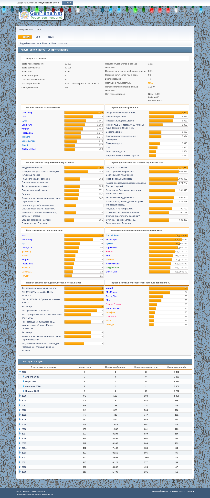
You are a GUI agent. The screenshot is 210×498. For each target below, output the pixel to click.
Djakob (24, 145)
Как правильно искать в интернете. (39, 288)
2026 (24, 372)
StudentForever (113, 304)
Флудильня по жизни (31, 167)
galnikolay (26, 251)
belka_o (110, 324)
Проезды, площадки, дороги (120, 120)
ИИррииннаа (112, 267)
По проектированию (116, 116)
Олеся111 (26, 272)
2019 (24, 424)
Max (23, 116)
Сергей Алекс (28, 141)
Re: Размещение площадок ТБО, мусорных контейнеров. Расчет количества (38, 325)
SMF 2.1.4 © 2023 (23, 491)
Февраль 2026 (33, 386)
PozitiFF (110, 259)
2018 (24, 429)
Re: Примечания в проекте (35, 310)
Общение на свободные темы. (121, 112)
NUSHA (25, 276)
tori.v (150, 83)
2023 (24, 405)
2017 (24, 434)
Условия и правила (177, 491)
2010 (24, 467)
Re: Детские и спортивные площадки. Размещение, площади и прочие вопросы (40, 346)
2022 (24, 410)
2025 (24, 396)
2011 (24, 462)
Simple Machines (38, 491)
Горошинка (27, 133)
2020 (24, 419)
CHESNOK (111, 316)
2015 (24, 443)
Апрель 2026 (32, 377)
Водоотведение (114, 132)
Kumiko (109, 251)
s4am (108, 320)
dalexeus (25, 267)
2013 (24, 453)
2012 (24, 457)
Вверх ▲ (190, 491)
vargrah (25, 129)
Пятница (25, 194)
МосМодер (26, 112)
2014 (24, 448)
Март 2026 (30, 381)
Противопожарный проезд (34, 190)
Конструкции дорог (115, 151)
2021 (24, 415)
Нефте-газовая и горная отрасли (122, 155)
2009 (24, 472)
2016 (24, 438)
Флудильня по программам (35, 186)
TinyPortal (156, 491)
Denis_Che (26, 125)
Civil (108, 147)
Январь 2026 (32, 391)
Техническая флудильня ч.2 (120, 197)
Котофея (110, 312)
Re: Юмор (26, 306)
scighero (25, 137)
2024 (24, 400)
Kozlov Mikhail (28, 149)
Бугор (24, 120)
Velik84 (25, 255)
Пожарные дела (114, 143)
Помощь (164, 491)
